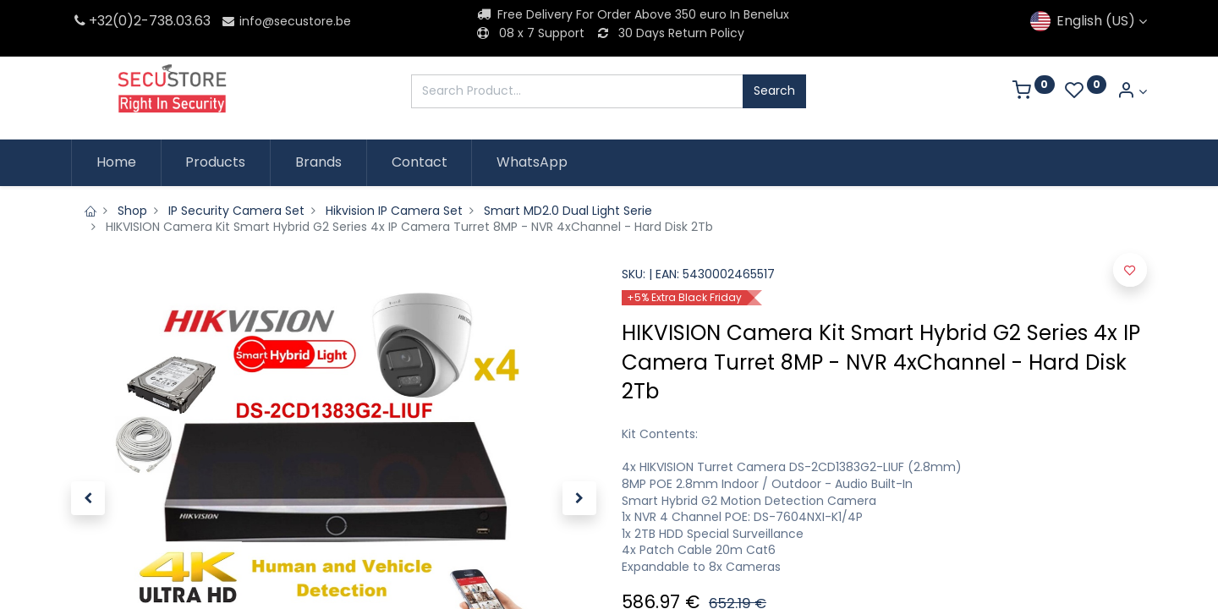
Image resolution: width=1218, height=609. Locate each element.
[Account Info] (1131, 92)
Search (774, 90)
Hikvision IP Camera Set (394, 210)
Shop (132, 210)
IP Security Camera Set (236, 210)
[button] (88, 498)
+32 (91, 20)
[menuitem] (116, 162)
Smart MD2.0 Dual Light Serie (568, 210)
